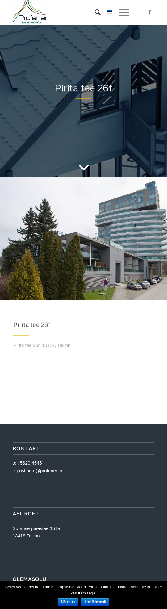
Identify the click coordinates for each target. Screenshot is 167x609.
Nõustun (68, 602)
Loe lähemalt (95, 602)
